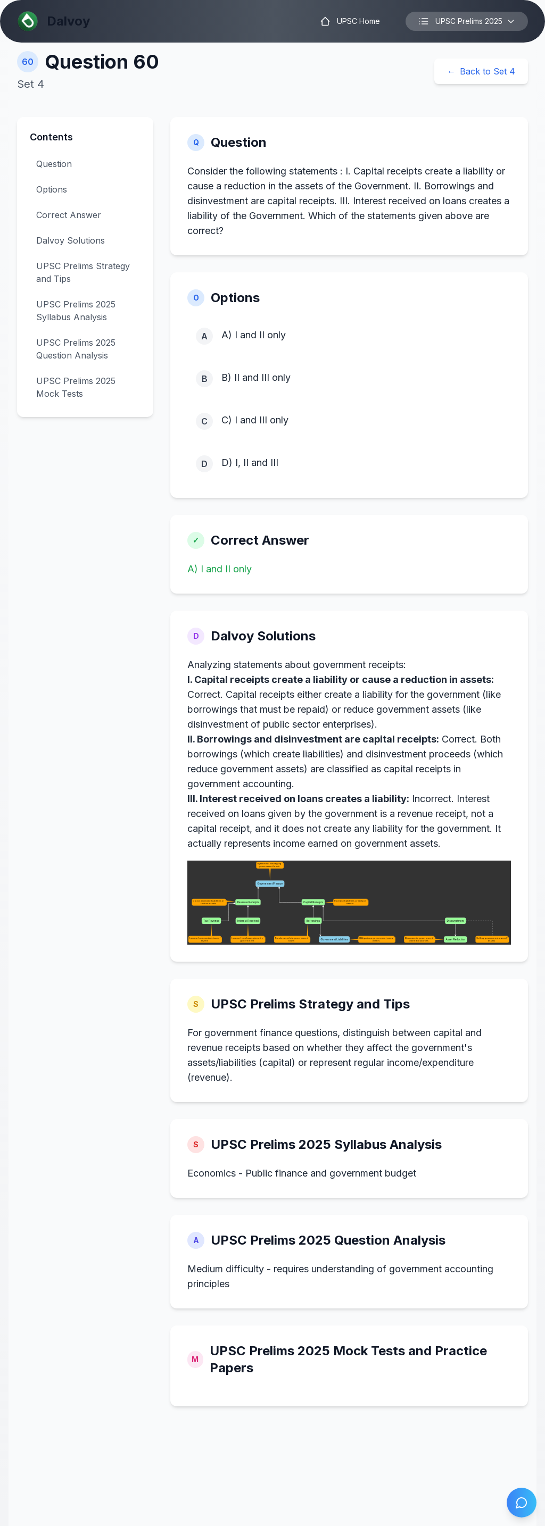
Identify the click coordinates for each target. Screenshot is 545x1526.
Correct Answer (68, 215)
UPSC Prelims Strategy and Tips (83, 272)
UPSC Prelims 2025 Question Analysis (75, 349)
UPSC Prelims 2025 (466, 21)
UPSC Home (350, 21)
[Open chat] (521, 1502)
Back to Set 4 (481, 71)
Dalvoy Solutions (70, 240)
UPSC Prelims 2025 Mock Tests (75, 387)
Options (51, 189)
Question (54, 164)
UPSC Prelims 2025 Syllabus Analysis (75, 310)
